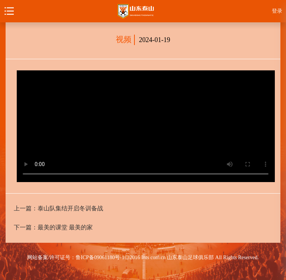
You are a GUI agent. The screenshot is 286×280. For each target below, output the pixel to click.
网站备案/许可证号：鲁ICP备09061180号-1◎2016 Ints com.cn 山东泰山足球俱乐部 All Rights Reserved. (143, 257)
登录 (277, 11)
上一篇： (58, 208)
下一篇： (53, 227)
